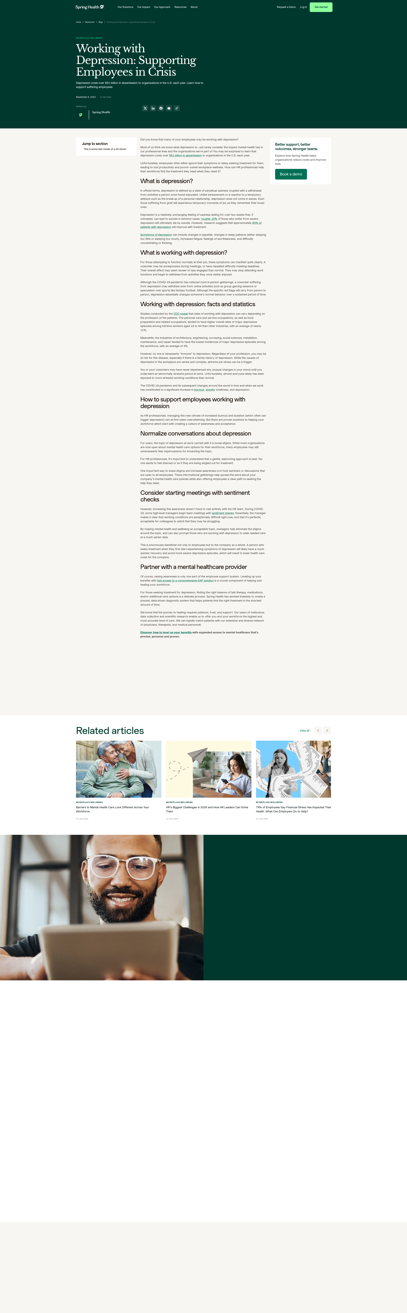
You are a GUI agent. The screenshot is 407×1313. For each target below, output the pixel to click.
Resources (181, 7)
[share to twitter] (145, 108)
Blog (100, 22)
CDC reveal (180, 318)
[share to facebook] (161, 108)
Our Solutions (125, 7)
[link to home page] (90, 7)
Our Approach (162, 7)
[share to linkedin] (153, 108)
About (194, 7)
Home (78, 22)
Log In (303, 7)
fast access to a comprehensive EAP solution (185, 585)
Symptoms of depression (156, 239)
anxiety (210, 394)
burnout (199, 394)
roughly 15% (209, 223)
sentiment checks (223, 518)
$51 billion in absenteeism (185, 160)
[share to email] (169, 108)
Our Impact (143, 7)
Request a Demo (286, 7)
